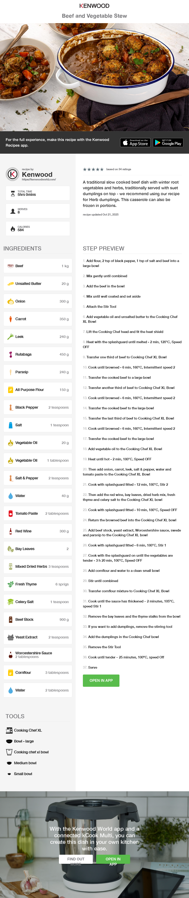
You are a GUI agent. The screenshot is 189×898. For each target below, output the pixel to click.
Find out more (75, 860)
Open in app (101, 680)
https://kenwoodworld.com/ (39, 179)
